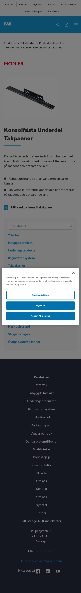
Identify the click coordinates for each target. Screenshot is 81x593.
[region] (40, 296)
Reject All (40, 305)
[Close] (73, 272)
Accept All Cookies (40, 315)
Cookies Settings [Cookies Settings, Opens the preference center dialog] (40, 295)
